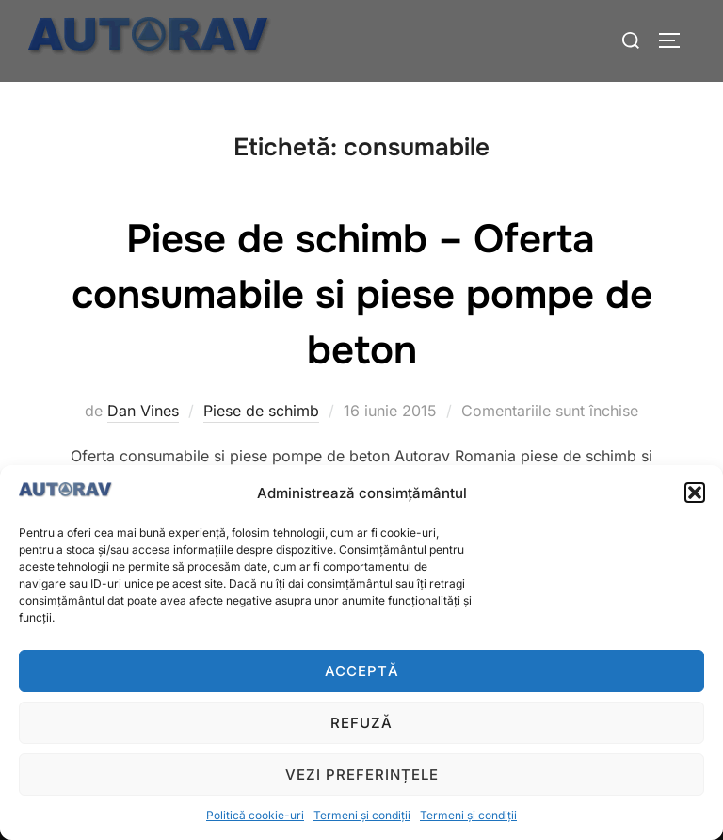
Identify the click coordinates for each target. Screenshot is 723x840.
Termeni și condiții (361, 815)
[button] (694, 492)
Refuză (361, 723)
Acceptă (362, 671)
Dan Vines (143, 410)
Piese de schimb (261, 410)
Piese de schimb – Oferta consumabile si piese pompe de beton (362, 295)
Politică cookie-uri (255, 815)
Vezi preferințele (362, 774)
